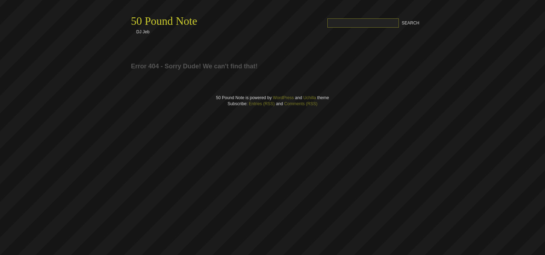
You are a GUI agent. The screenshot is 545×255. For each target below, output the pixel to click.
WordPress (283, 97)
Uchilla (309, 97)
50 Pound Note (164, 21)
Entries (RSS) (262, 103)
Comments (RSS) (300, 103)
